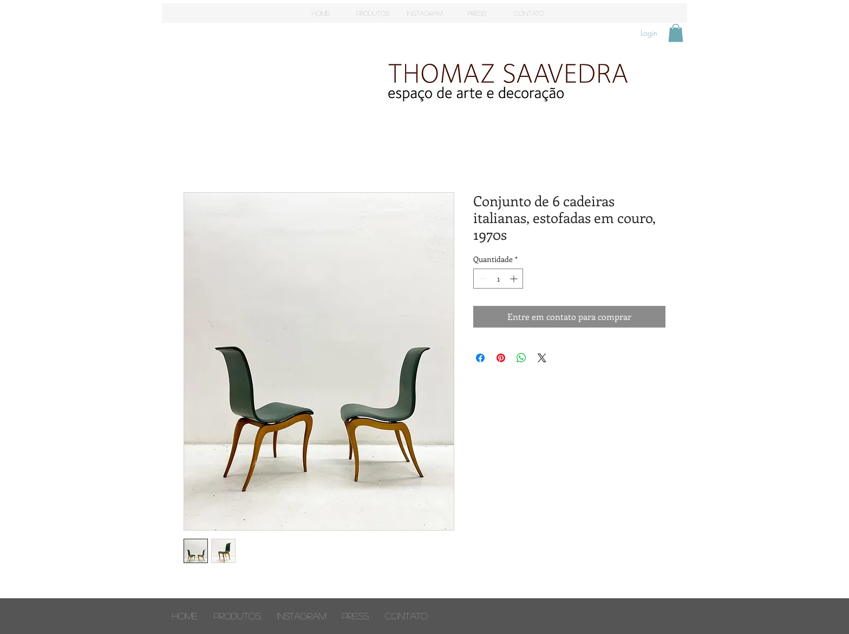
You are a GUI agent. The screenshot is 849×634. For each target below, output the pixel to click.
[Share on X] (541, 357)
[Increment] (514, 278)
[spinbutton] (498, 278)
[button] (675, 33)
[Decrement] (481, 278)
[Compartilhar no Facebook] (480, 357)
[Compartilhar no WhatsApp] (521, 357)
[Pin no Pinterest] (500, 357)
